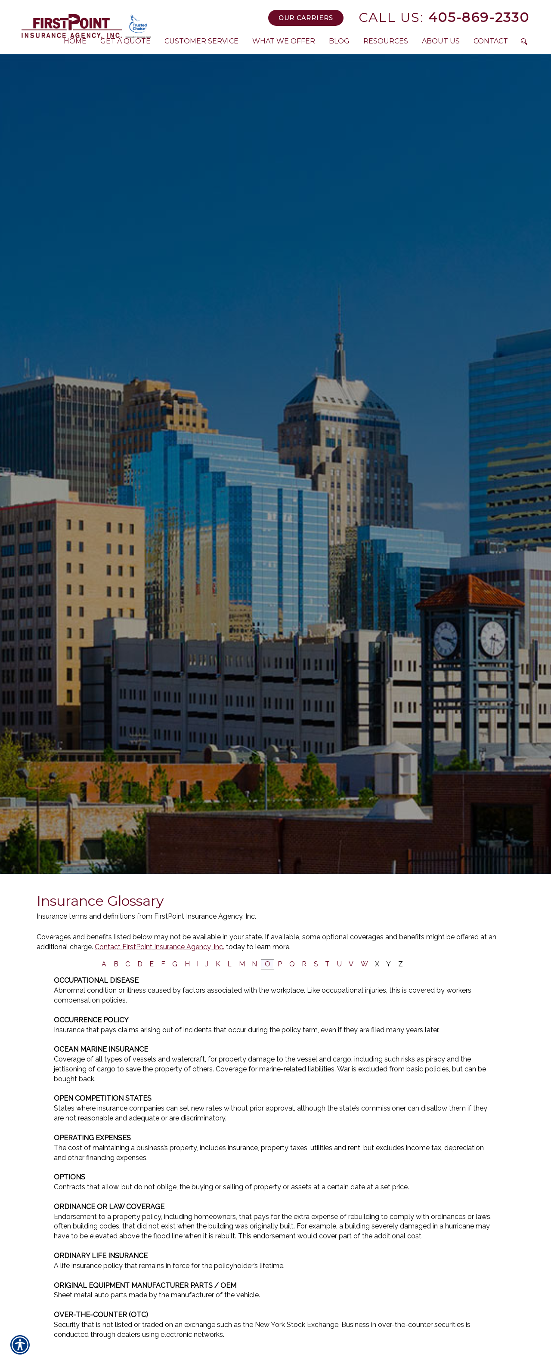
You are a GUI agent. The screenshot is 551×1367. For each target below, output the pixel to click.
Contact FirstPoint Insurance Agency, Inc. (159, 947)
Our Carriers (306, 18)
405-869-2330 (444, 17)
